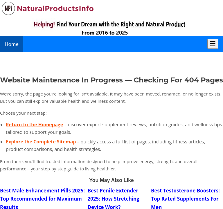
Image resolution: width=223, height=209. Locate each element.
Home (12, 44)
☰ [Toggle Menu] (213, 44)
